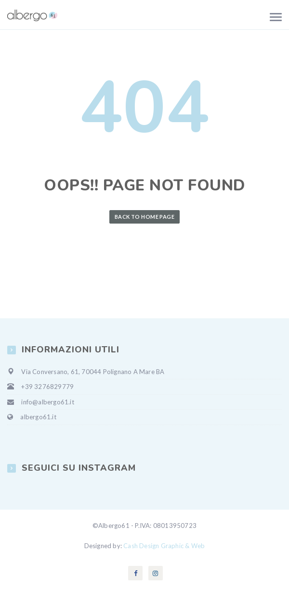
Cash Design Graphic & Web (164, 546)
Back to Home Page (144, 216)
